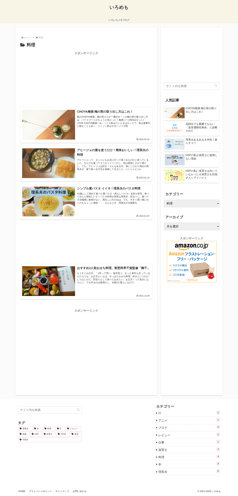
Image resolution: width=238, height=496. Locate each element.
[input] (191, 86)
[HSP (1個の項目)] (36, 434)
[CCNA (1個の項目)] (62, 434)
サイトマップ (62, 491)
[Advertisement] (86, 79)
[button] (216, 86)
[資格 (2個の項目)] (24, 434)
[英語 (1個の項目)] (75, 434)
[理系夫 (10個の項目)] (25, 428)
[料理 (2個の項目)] (49, 428)
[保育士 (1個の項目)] (49, 434)
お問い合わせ (80, 491)
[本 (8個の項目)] (37, 428)
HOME (21, 491)
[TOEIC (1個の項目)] (49, 439)
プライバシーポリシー (40, 491)
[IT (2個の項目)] (60, 428)
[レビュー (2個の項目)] (73, 428)
